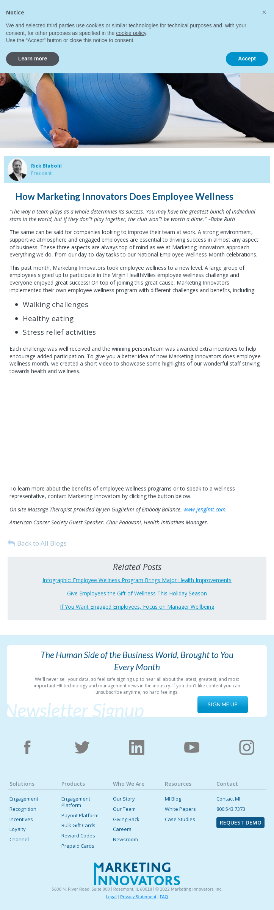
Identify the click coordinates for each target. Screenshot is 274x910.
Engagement (23, 799)
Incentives (21, 819)
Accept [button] (247, 895)
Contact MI (228, 799)
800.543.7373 (230, 809)
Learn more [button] (32, 895)
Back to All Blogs (42, 543)
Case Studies (180, 819)
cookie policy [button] (131, 870)
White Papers (180, 809)
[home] (34, 18)
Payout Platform (80, 815)
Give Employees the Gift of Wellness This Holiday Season (137, 593)
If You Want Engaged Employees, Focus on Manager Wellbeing (137, 606)
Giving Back (126, 819)
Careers (122, 829)
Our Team (124, 809)
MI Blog (173, 799)
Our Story (124, 799)
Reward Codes (78, 835)
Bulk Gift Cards (78, 825)
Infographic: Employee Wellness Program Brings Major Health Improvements (137, 580)
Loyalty (17, 829)
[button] (261, 16)
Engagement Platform (75, 802)
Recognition (22, 809)
